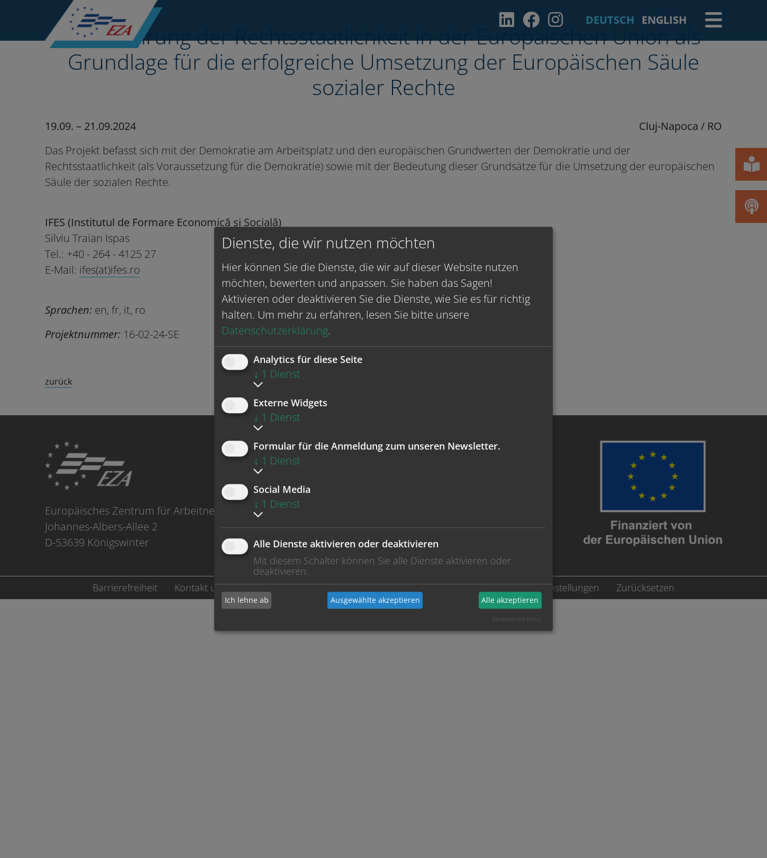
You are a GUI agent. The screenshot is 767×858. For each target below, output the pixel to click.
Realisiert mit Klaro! (516, 619)
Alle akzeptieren (509, 600)
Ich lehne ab (247, 600)
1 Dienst (276, 374)
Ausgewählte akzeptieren (375, 600)
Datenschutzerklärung (275, 330)
